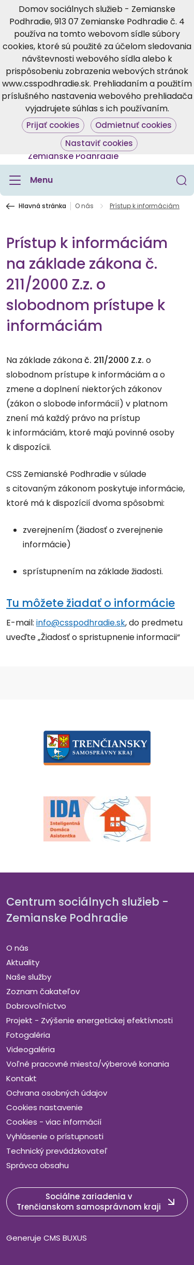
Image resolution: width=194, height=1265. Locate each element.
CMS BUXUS (65, 1237)
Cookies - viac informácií (53, 1121)
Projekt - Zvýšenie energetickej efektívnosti (89, 1020)
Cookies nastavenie (44, 1107)
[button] (181, 180)
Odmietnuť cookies (133, 125)
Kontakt (21, 1078)
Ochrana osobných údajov (56, 1092)
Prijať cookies (53, 125)
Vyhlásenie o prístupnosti (54, 1136)
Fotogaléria (28, 1034)
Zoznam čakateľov (43, 991)
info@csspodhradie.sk (80, 623)
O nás (84, 206)
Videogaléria (30, 1049)
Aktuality (22, 962)
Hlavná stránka (42, 206)
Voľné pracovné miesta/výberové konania (87, 1063)
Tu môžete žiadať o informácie (90, 602)
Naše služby (28, 976)
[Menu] (29, 180)
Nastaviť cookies (99, 143)
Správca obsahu (37, 1165)
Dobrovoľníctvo (36, 1005)
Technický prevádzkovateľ (57, 1150)
